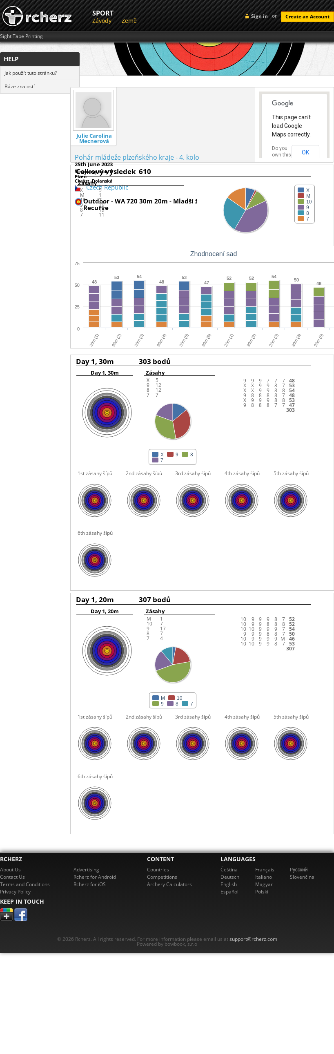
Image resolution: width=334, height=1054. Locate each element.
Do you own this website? (282, 154)
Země (129, 21)
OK (305, 152)
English (228, 884)
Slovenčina (302, 876)
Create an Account (307, 16)
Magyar (264, 884)
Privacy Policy (15, 891)
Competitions (162, 876)
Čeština (229, 869)
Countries (158, 869)
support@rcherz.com (253, 939)
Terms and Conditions (25, 884)
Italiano (263, 876)
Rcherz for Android (94, 876)
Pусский (299, 869)
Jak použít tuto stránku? (30, 72)
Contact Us (12, 876)
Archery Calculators (169, 884)
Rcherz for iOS (89, 884)
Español (229, 891)
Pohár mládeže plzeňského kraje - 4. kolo (137, 157)
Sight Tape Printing (21, 36)
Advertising (86, 869)
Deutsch (229, 876)
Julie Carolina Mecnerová (94, 138)
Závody (101, 21)
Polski (261, 891)
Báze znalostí (19, 86)
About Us (10, 869)
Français (264, 869)
